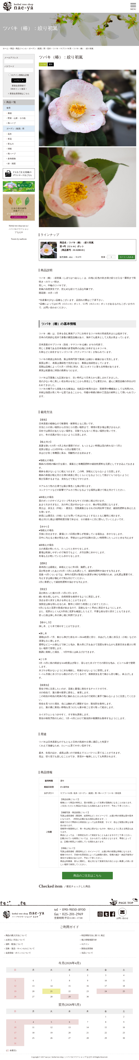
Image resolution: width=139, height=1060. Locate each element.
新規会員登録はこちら (19, 94)
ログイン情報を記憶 (19, 75)
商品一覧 (11, 102)
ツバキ (43, 64)
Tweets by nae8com (19, 239)
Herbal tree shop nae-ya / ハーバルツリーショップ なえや (19, 229)
